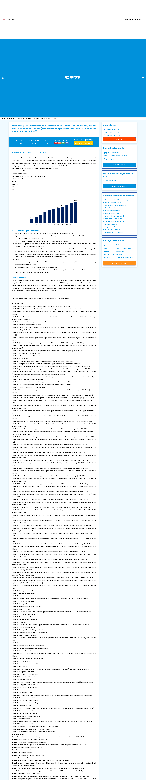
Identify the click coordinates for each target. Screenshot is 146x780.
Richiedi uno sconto (119, 165)
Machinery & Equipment (17, 118)
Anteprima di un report (23, 152)
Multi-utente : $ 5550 (112, 132)
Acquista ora (119, 139)
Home (4, 118)
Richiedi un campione (83, 143)
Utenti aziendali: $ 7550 (112, 135)
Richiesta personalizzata (119, 186)
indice (43, 152)
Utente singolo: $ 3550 (112, 129)
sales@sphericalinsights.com (134, 19)
